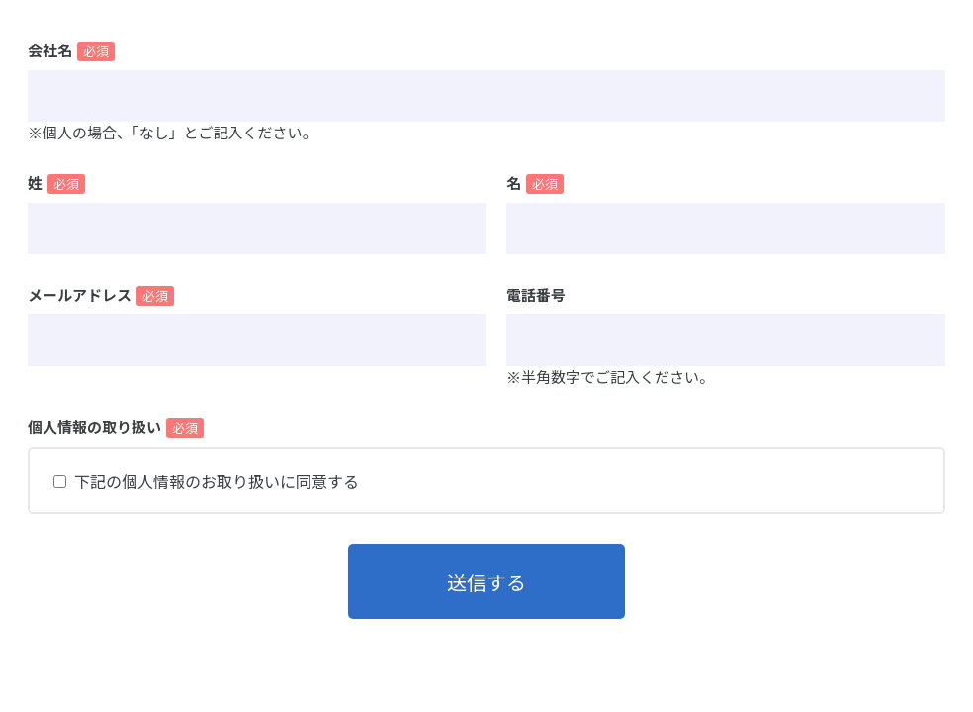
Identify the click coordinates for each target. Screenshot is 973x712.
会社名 (50, 50)
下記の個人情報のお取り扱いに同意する (216, 480)
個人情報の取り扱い (94, 426)
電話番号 (536, 294)
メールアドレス (80, 294)
